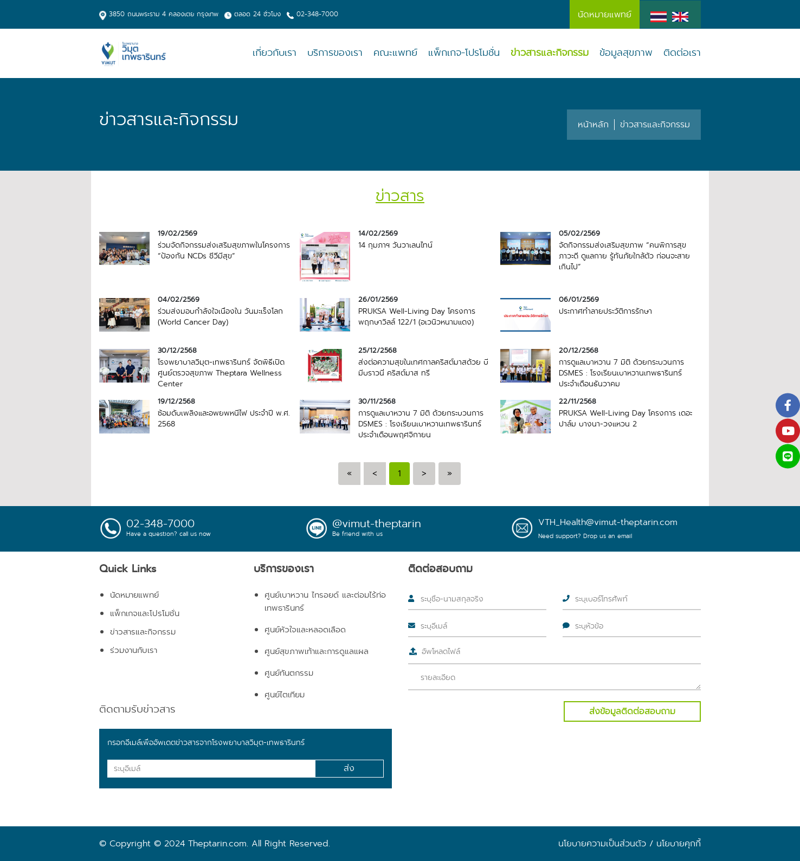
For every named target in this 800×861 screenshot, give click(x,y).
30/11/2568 (377, 401)
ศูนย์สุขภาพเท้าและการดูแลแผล (316, 651)
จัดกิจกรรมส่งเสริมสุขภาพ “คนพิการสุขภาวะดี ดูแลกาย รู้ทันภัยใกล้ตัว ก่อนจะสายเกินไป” (624, 255)
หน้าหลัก (593, 124)
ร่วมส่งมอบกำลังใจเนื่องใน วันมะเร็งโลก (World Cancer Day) (220, 316)
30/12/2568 (177, 350)
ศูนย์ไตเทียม (284, 695)
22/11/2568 (577, 401)
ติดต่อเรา (682, 53)
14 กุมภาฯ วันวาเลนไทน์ (395, 244)
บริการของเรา (335, 53)
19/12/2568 (176, 401)
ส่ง (349, 768)
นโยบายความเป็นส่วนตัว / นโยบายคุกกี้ (629, 843)
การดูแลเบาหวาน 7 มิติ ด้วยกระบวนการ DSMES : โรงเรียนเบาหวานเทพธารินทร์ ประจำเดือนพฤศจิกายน (420, 423)
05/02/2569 (579, 233)
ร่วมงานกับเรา (133, 650)
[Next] (424, 473)
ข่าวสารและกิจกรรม (550, 53)
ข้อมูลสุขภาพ (626, 53)
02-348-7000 (317, 13)
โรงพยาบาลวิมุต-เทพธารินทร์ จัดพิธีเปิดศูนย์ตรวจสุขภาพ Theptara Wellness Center (221, 373)
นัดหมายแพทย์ (134, 595)
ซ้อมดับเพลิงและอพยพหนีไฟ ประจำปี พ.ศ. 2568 (224, 418)
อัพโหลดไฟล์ (441, 651)
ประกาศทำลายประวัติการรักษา (605, 311)
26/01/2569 (378, 300)
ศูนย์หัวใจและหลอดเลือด (305, 630)
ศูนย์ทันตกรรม (288, 673)
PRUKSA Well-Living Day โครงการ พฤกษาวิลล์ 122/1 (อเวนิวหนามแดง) (416, 316)
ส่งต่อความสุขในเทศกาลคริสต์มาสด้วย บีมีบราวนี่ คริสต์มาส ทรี (423, 367)
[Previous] (349, 473)
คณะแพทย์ (395, 53)
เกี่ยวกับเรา (274, 53)
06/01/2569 (579, 300)
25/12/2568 (377, 350)
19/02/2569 (177, 233)
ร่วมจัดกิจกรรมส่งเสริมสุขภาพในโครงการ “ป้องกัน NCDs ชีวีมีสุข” (224, 250)
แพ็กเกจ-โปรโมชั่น (464, 53)
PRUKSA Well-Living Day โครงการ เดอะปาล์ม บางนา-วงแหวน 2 (625, 418)
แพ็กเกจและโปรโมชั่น (144, 613)
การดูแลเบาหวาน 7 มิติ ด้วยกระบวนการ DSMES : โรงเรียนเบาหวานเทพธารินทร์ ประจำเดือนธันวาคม (621, 373)
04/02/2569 (178, 300)
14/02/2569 (378, 233)
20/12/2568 (578, 350)
